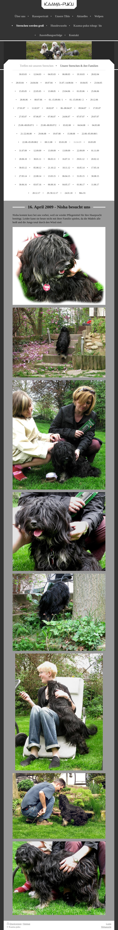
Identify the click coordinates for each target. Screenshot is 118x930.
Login (108, 924)
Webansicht (106, 927)
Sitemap (26, 924)
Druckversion (14, 924)
